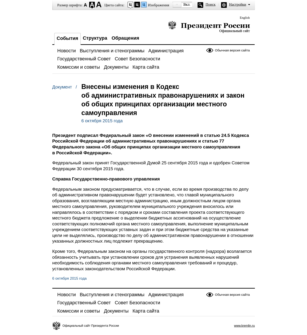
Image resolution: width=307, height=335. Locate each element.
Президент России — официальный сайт (209, 26)
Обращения (125, 38)
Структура (95, 38)
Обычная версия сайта (232, 50)
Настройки (237, 4)
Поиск (211, 4)
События (67, 38)
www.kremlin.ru (244, 325)
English (245, 17)
